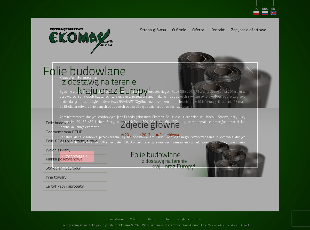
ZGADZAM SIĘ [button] (77, 156)
